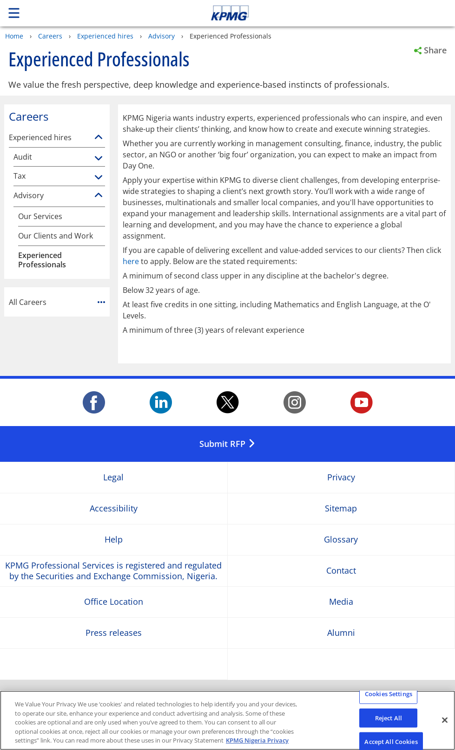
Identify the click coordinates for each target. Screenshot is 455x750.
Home (14, 36)
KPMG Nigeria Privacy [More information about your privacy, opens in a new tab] (257, 740)
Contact (341, 570)
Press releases (114, 632)
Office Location (113, 601)
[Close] (445, 720)
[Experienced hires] (98, 137)
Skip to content (319, 13)
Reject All (388, 717)
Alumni (341, 632)
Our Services (40, 216)
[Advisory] (98, 195)
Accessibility (114, 508)
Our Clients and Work (55, 236)
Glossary (341, 539)
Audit (22, 157)
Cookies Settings (388, 694)
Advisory (161, 36)
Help (114, 539)
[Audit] (98, 158)
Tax (19, 176)
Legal (113, 477)
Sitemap (341, 508)
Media (341, 601)
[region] (227, 720)
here (131, 261)
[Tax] (98, 177)
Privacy (341, 477)
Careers (50, 36)
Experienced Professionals (42, 260)
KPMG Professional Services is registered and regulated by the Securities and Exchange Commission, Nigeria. (113, 570)
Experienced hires (105, 36)
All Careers (57, 302)
